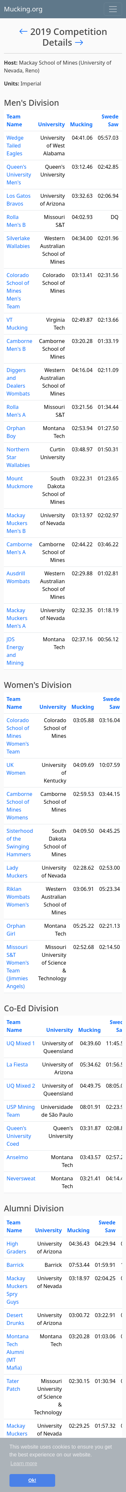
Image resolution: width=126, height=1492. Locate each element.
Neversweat (21, 1178)
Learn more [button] (23, 1463)
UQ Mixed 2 (21, 1085)
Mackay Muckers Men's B (17, 523)
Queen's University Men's (19, 174)
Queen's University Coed (19, 1136)
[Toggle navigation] (113, 9)
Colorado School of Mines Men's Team (18, 291)
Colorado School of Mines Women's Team (18, 736)
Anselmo (17, 1157)
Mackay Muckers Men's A (17, 618)
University (51, 124)
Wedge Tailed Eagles (15, 145)
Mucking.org (23, 9)
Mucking (81, 124)
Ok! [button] (32, 1480)
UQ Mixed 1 (21, 1043)
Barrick (15, 1264)
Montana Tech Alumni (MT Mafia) (18, 1352)
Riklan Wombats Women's (18, 896)
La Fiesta (17, 1064)
